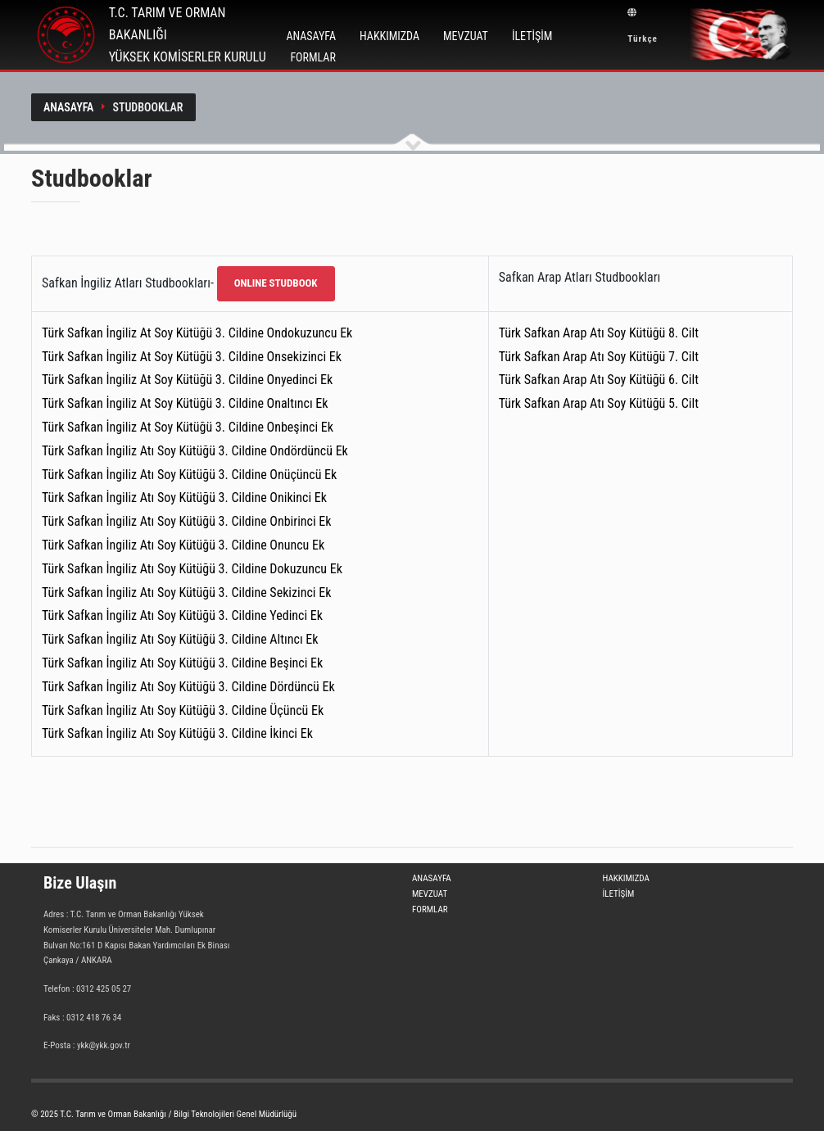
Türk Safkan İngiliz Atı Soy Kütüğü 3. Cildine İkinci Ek (177, 733)
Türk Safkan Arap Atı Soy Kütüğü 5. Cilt (599, 403)
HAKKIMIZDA (389, 36)
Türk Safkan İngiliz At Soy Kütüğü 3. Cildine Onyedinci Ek (187, 379)
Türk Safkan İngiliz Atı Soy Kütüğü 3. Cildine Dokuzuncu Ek (192, 569)
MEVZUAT (465, 36)
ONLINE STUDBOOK (276, 283)
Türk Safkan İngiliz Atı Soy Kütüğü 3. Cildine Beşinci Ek (182, 663)
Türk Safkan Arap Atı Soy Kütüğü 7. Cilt (599, 356)
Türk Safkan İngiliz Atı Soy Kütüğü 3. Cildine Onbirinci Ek (186, 521)
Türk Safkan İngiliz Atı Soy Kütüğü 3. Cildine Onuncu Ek (183, 545)
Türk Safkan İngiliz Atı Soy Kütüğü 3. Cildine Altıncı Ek (180, 639)
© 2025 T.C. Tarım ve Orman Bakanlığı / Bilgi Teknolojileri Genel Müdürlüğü (164, 1114)
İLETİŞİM (532, 36)
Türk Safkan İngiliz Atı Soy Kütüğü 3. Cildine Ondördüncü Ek (195, 451)
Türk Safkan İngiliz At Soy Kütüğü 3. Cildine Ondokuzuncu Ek (197, 333)
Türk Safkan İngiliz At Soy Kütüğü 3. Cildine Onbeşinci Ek (187, 427)
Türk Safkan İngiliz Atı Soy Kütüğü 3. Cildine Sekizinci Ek (186, 592)
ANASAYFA (311, 36)
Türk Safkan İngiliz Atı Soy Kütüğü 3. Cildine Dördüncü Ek (188, 686)
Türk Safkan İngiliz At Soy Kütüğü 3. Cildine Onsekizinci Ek (192, 356)
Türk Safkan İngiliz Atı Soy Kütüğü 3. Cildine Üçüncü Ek (183, 710)
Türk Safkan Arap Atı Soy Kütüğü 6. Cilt (599, 379)
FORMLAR (312, 57)
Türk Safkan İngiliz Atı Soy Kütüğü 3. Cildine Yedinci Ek (182, 615)
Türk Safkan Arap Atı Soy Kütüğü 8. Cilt (599, 333)
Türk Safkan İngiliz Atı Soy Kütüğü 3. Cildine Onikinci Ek (184, 497)
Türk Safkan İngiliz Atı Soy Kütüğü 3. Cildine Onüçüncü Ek (189, 474)
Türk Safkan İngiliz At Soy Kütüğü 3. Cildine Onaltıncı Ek (185, 403)
